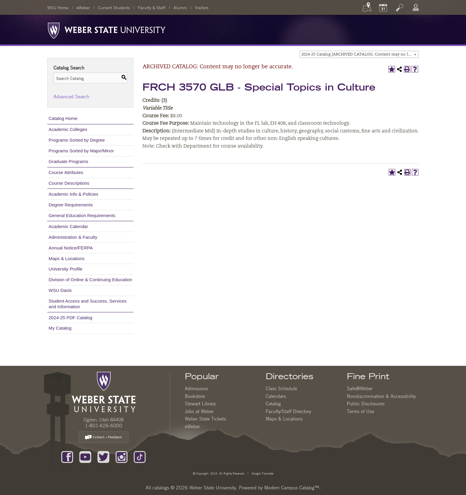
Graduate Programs (68, 161)
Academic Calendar (68, 226)
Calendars (276, 396)
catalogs (160, 488)
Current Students (114, 7)
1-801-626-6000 (103, 425)
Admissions (196, 388)
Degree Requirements (71, 204)
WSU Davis (60, 290)
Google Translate (262, 473)
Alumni (180, 7)
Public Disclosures (366, 404)
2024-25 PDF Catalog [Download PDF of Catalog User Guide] (70, 317)
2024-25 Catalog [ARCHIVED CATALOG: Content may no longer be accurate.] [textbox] (359, 54)
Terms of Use (360, 411)
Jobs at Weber (199, 411)
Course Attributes (66, 172)
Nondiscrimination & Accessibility (381, 396)
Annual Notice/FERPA (71, 247)
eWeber (83, 7)
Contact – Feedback (103, 437)
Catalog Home (63, 118)
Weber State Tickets (205, 419)
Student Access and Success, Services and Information (88, 303)
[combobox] (359, 54)
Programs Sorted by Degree (77, 140)
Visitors (201, 7)
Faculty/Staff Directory (288, 411)
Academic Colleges (68, 129)
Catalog (273, 404)
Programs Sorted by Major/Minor (81, 150)
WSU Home (57, 7)
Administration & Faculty (73, 237)
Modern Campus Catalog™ (291, 488)
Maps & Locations (67, 258)
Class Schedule (281, 388)
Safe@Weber (360, 388)
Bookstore (195, 396)
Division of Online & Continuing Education (90, 279)
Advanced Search (71, 96)
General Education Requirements (82, 215)
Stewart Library (200, 404)
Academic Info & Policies (73, 194)
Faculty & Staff (152, 7)
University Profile (66, 268)
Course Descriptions (69, 183)
